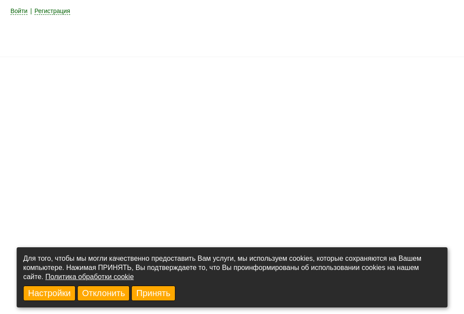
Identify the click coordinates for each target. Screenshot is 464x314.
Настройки (49, 293)
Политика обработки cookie (89, 276)
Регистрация (52, 10)
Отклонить (103, 293)
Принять (153, 293)
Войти (18, 10)
